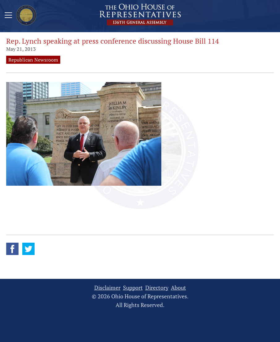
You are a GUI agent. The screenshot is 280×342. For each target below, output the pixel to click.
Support (133, 287)
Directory (156, 287)
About (178, 287)
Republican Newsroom (33, 59)
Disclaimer (107, 287)
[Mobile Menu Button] (8, 16)
